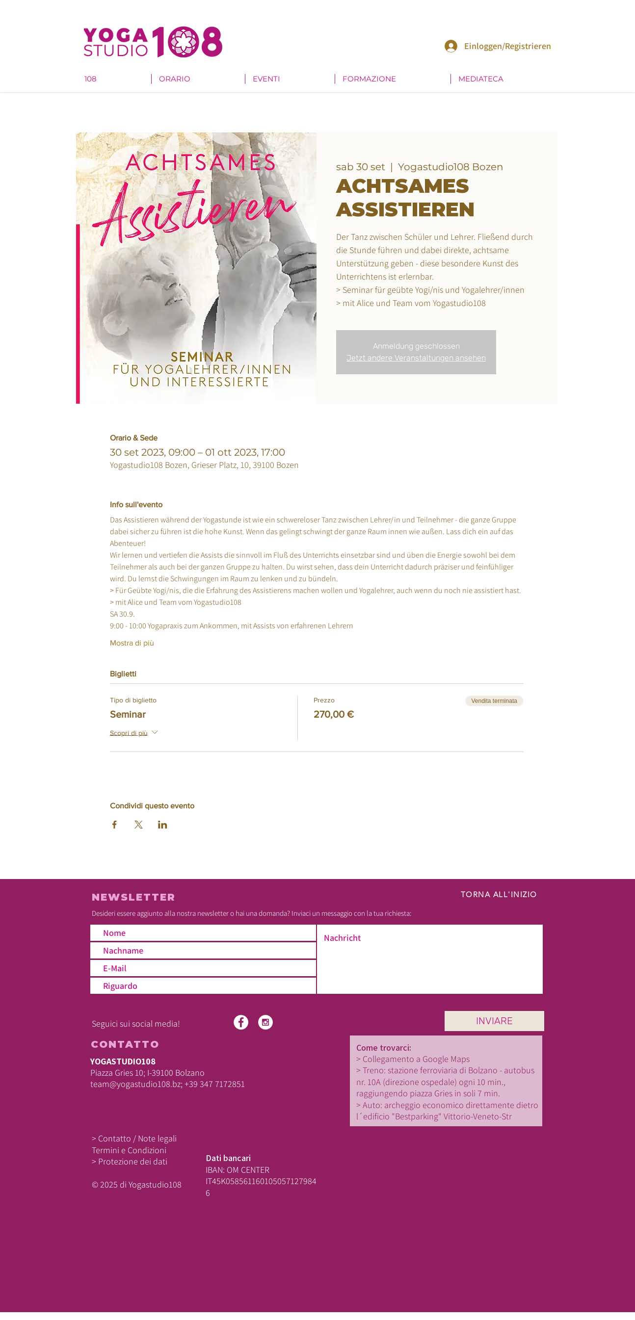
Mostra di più (132, 643)
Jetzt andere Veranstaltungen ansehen (416, 357)
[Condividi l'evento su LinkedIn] (162, 824)
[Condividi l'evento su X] (138, 824)
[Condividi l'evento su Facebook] (114, 824)
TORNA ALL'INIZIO (499, 894)
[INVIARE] (494, 1021)
